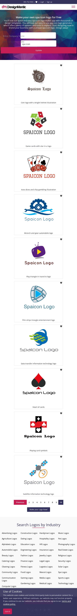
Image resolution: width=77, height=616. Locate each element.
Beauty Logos (8, 555)
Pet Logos (62, 538)
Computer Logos (9, 586)
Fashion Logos (27, 555)
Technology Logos (66, 583)
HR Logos (44, 544)
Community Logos (10, 572)
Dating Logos (26, 538)
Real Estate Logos (65, 550)
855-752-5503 (28, 2)
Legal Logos (45, 561)
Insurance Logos (47, 550)
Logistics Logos (46, 566)
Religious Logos (65, 555)
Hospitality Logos (47, 538)
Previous (20, 502)
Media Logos (45, 578)
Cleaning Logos (8, 566)
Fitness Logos (26, 566)
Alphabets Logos (9, 544)
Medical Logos (46, 583)
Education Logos (28, 544)
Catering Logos (8, 561)
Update (38, 50)
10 (61, 502)
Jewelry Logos (45, 555)
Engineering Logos (28, 550)
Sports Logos (63, 578)
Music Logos (63, 533)
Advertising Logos (9, 533)
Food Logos (26, 572)
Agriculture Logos (9, 538)
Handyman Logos (47, 533)
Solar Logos (63, 566)
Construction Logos (29, 533)
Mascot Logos (45, 572)
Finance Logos (27, 561)
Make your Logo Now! (39, 509)
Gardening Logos (28, 583)
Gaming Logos (27, 578)
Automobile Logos (10, 550)
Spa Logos (62, 572)
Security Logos (64, 561)
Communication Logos (9, 579)
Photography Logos (66, 544)
